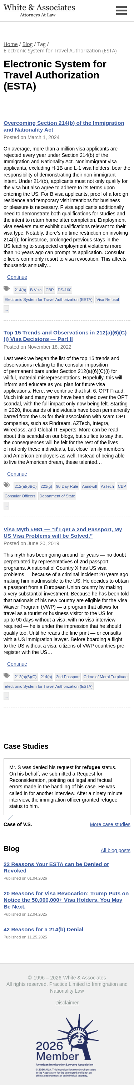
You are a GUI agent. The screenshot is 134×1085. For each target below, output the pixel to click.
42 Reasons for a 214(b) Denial (43, 929)
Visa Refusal (107, 299)
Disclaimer (67, 1002)
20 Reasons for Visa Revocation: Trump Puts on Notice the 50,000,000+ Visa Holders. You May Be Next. (66, 899)
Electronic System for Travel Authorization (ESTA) (49, 299)
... (6, 309)
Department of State (57, 496)
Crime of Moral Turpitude (106, 677)
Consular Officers (20, 496)
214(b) (20, 290)
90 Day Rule (67, 486)
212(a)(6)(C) (26, 486)
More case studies (110, 824)
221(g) (46, 486)
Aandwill (89, 486)
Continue (17, 277)
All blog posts (115, 850)
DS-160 (64, 290)
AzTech (107, 486)
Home (11, 44)
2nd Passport (68, 677)
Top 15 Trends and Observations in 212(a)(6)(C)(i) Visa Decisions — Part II (65, 335)
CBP (49, 290)
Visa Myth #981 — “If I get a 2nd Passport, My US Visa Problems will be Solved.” (63, 532)
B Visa (35, 290)
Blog (28, 44)
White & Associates (84, 978)
